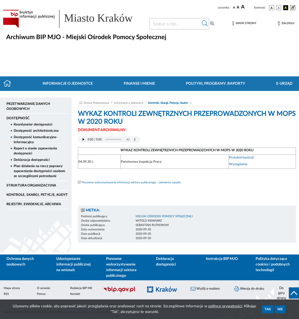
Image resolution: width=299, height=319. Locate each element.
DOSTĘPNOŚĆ (17, 118)
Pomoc (41, 294)
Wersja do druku (249, 288)
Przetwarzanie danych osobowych (28, 106)
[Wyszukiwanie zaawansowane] (212, 24)
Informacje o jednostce (68, 84)
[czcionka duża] (247, 7)
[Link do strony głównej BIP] (73, 19)
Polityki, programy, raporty (215, 84)
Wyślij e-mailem (205, 288)
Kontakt (75, 294)
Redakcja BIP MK (81, 288)
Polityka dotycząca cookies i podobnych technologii (273, 264)
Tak (268, 309)
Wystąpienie (238, 164)
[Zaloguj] (286, 23)
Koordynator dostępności (33, 124)
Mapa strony (12, 288)
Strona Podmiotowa (96, 103)
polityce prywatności (225, 306)
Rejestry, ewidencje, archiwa (33, 204)
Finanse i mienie (139, 84)
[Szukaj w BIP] (175, 23)
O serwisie (43, 288)
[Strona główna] (9, 83)
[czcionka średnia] (238, 7)
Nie (280, 309)
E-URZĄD (284, 84)
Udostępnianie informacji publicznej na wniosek (73, 264)
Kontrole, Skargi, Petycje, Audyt (37, 194)
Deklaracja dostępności (32, 159)
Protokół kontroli (241, 157)
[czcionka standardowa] (234, 7)
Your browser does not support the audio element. (109, 139)
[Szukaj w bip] (205, 23)
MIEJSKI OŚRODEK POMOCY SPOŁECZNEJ (164, 216)
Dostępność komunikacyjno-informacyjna (36, 139)
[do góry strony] (286, 292)
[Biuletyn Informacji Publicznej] (121, 291)
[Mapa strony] (244, 23)
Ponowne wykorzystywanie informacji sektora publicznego (121, 267)
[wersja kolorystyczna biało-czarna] (279, 8)
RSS (6, 294)
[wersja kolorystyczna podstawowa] (271, 8)
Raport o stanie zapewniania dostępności (35, 151)
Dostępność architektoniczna (36, 130)
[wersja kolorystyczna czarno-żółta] (286, 8)
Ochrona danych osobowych (20, 261)
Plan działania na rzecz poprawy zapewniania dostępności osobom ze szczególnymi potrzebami (39, 171)
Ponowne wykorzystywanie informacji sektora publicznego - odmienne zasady (131, 182)
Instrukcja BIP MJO (222, 259)
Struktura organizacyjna (31, 185)
